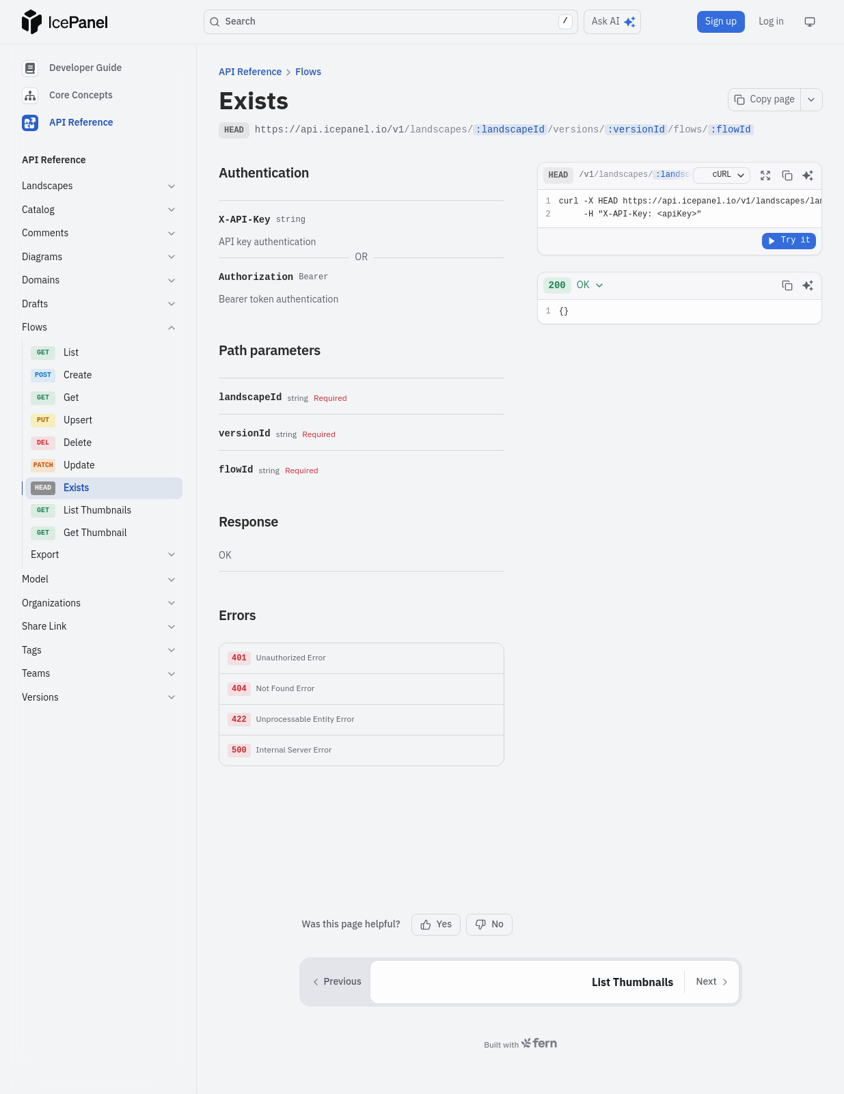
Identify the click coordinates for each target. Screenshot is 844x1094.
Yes (436, 924)
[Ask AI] (808, 175)
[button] (361, 658)
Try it (789, 240)
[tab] (99, 68)
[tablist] (99, 96)
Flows (308, 72)
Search (391, 21)
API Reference (250, 72)
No (489, 924)
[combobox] (577, 285)
